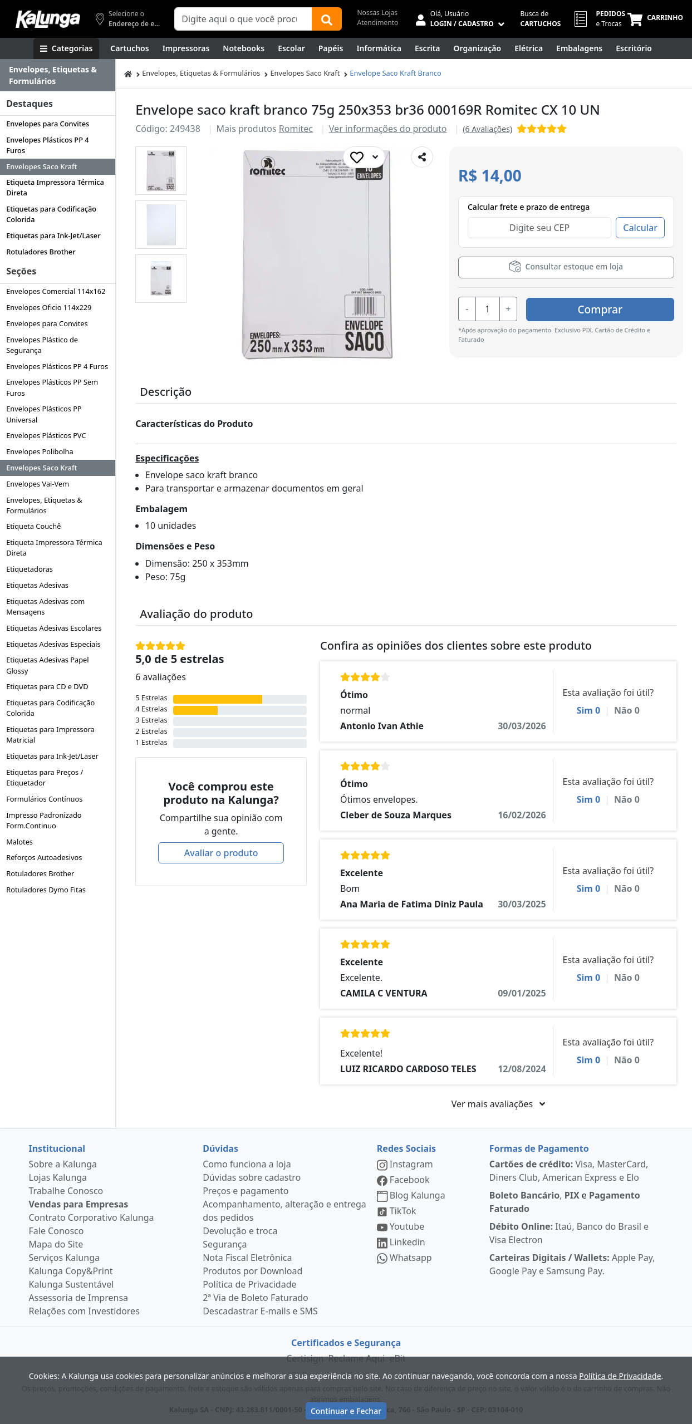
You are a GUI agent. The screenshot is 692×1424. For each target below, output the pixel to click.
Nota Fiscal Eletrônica (247, 1257)
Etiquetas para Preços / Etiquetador (44, 777)
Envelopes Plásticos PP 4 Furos (47, 145)
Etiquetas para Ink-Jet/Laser (53, 235)
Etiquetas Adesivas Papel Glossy (47, 665)
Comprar (607, 308)
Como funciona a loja (247, 1164)
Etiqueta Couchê (33, 526)
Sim (589, 710)
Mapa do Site (56, 1244)
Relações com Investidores (84, 1311)
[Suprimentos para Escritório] (634, 48)
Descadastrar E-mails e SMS (260, 1311)
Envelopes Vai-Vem (37, 484)
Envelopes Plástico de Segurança (42, 345)
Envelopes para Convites (47, 124)
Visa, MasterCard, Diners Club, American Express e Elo (569, 1171)
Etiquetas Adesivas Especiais (53, 644)
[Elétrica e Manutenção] (528, 48)
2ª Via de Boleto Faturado (255, 1298)
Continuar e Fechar (346, 1411)
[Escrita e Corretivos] (427, 48)
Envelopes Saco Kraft (41, 166)
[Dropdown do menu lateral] (57, 75)
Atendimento (378, 22)
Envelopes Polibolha (39, 451)
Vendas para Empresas (79, 1204)
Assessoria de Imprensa (79, 1298)
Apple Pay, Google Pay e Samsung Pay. (572, 1264)
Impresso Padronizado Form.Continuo (43, 820)
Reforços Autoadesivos (44, 857)
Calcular (640, 228)
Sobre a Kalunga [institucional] (63, 1164)
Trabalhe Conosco (66, 1191)
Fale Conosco (56, 1231)
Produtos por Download (252, 1271)
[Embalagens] (579, 48)
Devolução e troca (240, 1231)
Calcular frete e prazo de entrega (529, 207)
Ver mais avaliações (498, 1104)
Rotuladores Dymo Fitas (46, 890)
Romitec (296, 128)
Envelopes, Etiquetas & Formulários (44, 505)
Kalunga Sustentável (71, 1284)
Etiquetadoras (29, 569)
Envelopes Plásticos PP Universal (43, 414)
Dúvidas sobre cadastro (252, 1177)
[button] (161, 170)
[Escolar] (291, 48)
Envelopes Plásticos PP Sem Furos (52, 387)
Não (627, 710)
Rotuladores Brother (40, 252)
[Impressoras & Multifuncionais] (186, 48)
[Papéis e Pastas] (331, 48)
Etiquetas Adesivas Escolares (53, 628)
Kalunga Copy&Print (71, 1271)
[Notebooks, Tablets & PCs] (243, 48)
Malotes (19, 842)
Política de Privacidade (249, 1284)
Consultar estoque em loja (566, 266)
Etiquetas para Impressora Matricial (50, 734)
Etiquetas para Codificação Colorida (51, 214)
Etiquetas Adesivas (37, 585)
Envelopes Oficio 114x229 (48, 307)
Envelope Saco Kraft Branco (395, 73)
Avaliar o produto (221, 853)
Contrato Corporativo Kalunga (91, 1217)
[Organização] (477, 48)
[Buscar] (327, 19)
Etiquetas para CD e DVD (47, 686)
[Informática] (379, 48)
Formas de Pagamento (539, 1148)
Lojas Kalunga (58, 1177)
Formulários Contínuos (44, 799)
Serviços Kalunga (64, 1257)
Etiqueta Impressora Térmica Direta (55, 187)
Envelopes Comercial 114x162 (55, 291)
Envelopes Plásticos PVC (46, 435)
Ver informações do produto (388, 128)
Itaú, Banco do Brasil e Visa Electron (569, 1233)
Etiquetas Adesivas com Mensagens (45, 606)
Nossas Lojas (377, 12)
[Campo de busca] (243, 19)
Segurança (225, 1244)
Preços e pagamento (245, 1191)
